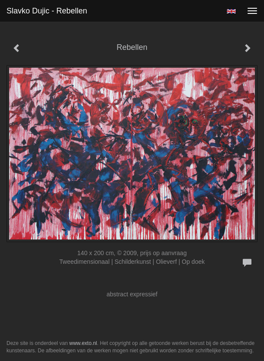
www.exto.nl (83, 343)
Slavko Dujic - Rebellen (47, 11)
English (231, 11)
